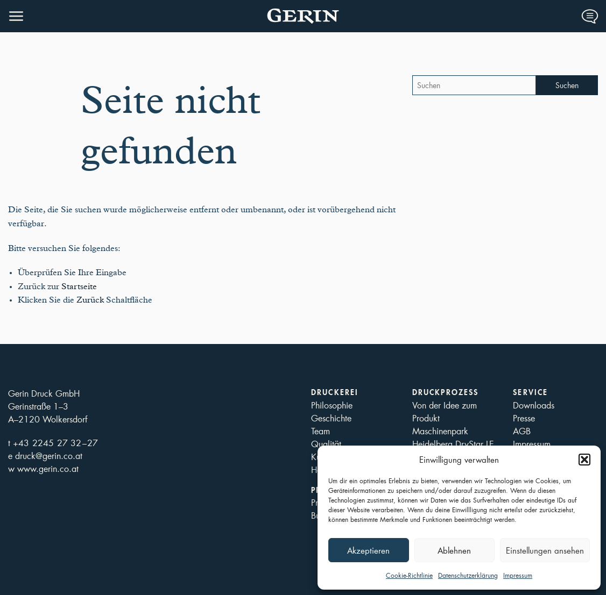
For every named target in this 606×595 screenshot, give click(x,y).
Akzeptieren (368, 550)
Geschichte (331, 418)
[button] (584, 459)
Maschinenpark (440, 430)
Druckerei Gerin (303, 16)
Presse (524, 418)
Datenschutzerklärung (468, 575)
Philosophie (332, 405)
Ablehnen (454, 550)
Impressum (517, 575)
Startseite (79, 286)
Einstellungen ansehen (545, 550)
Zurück (90, 300)
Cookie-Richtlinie (409, 575)
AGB (522, 430)
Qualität (326, 443)
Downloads (533, 405)
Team (320, 430)
